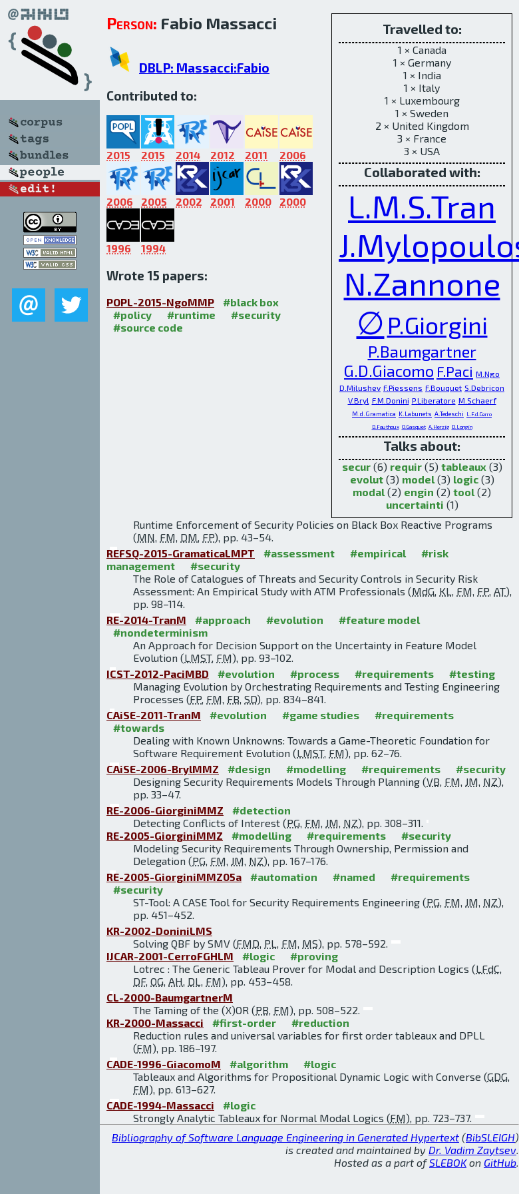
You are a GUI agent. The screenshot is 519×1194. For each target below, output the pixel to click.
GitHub (500, 1162)
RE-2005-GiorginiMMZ (164, 835)
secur (356, 466)
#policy (132, 314)
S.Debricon (484, 387)
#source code (148, 327)
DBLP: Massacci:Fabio (204, 67)
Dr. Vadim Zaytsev (472, 1149)
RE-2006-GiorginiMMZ (165, 810)
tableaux (463, 466)
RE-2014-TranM (146, 619)
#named (354, 876)
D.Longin (462, 427)
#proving (314, 956)
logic (465, 479)
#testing (472, 673)
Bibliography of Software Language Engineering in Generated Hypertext (285, 1137)
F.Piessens (403, 387)
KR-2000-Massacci (155, 1022)
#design (249, 768)
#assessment (299, 553)
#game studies (320, 715)
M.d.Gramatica (374, 414)
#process (314, 673)
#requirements (394, 673)
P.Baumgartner (422, 351)
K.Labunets (415, 414)
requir (406, 466)
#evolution (294, 619)
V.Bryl (358, 400)
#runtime (191, 314)
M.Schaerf (477, 400)
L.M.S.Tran (422, 205)
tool (463, 491)
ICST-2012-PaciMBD (157, 673)
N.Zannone (422, 283)
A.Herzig (439, 427)
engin (419, 491)
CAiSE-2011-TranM (153, 715)
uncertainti (415, 504)
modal (369, 491)
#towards (138, 727)
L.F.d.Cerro (479, 414)
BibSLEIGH (490, 1137)
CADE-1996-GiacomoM (163, 1063)
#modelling (316, 768)
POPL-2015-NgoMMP (160, 302)
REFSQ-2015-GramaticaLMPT (180, 553)
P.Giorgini (437, 324)
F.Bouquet (443, 387)
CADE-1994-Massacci (160, 1105)
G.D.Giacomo (389, 370)
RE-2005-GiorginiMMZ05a (174, 876)
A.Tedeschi (449, 414)
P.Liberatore (434, 400)
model (418, 479)
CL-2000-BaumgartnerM (169, 997)
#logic (258, 956)
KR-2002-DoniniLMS (159, 930)
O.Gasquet (414, 427)
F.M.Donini (390, 400)
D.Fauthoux (385, 427)
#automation (283, 876)
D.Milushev (360, 387)
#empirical (378, 553)
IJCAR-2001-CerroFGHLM (170, 956)
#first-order (244, 1022)
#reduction (320, 1022)
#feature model (379, 619)
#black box (251, 302)
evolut (366, 479)
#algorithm (259, 1063)
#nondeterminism (160, 632)
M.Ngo (488, 373)
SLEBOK (447, 1162)
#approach (223, 619)
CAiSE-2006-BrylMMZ (162, 768)
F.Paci (454, 371)
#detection (261, 810)
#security (256, 314)
